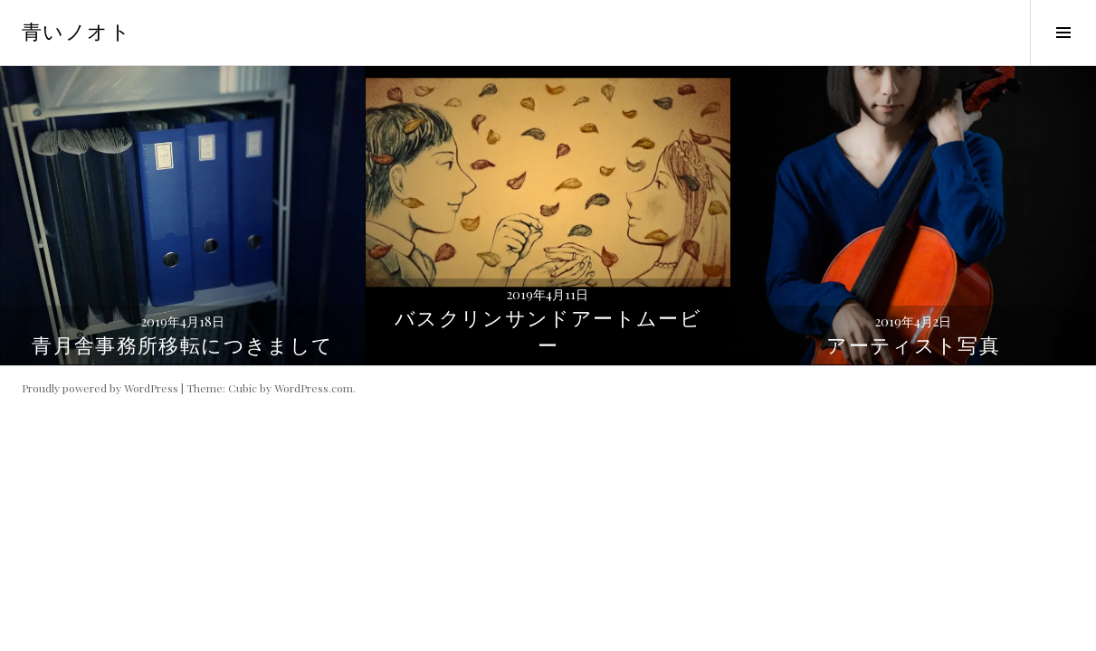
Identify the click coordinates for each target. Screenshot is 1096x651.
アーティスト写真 (913, 346)
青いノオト (76, 32)
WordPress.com (313, 388)
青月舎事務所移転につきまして (182, 346)
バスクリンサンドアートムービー (548, 332)
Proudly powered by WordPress (100, 388)
